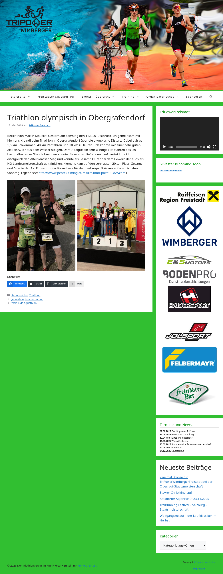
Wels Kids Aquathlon (24, 303)
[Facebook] (17, 284)
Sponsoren (194, 96)
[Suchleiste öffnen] (211, 96)
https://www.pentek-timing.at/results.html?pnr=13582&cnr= (82, 173)
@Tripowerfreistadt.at (205, 562)
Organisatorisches (164, 96)
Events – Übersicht (100, 96)
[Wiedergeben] (164, 147)
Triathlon (35, 295)
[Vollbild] (214, 147)
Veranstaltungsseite (171, 170)
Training (132, 96)
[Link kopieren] (56, 284)
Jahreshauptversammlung (27, 299)
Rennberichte (19, 295)
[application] (189, 133)
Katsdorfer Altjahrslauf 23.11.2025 (184, 499)
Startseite (22, 96)
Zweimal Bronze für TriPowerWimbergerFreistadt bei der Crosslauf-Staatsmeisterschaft (186, 481)
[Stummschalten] (209, 147)
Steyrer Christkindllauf (176, 492)
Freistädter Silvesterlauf (56, 96)
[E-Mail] (36, 284)
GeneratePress (87, 565)
